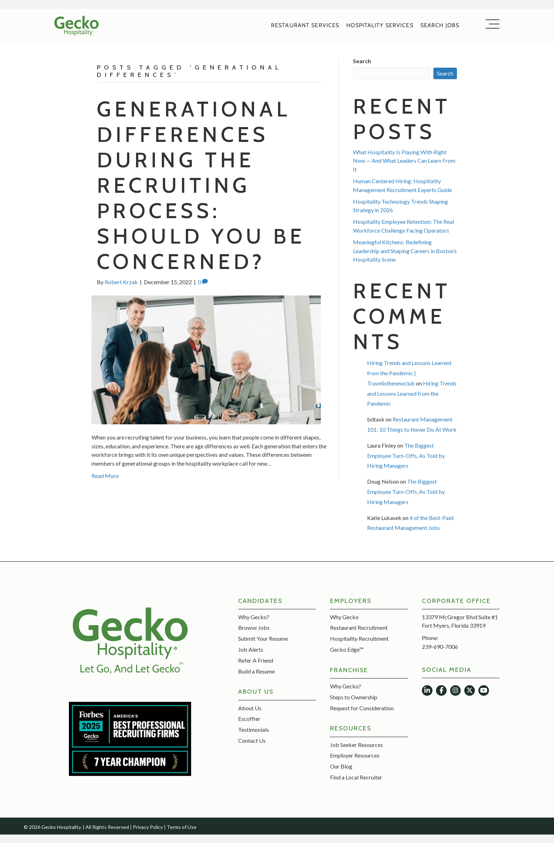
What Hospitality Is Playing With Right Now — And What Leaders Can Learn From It (404, 161)
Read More (105, 475)
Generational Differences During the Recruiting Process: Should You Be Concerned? (201, 185)
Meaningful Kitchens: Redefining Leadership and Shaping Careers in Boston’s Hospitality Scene (405, 251)
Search (362, 61)
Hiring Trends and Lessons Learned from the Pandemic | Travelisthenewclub (409, 373)
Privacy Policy (148, 827)
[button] (491, 24)
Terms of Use (181, 827)
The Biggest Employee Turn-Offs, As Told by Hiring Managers (406, 455)
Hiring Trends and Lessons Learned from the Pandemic (411, 393)
